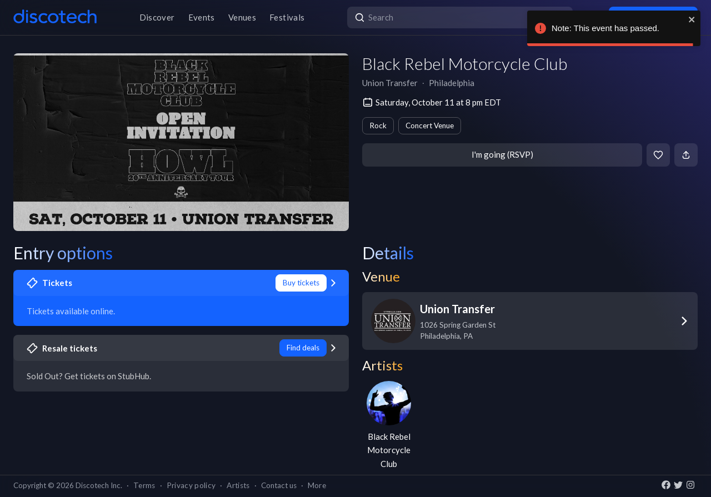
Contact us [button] (279, 485)
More (317, 485)
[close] (692, 19)
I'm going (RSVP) (502, 154)
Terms (144, 485)
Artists (238, 485)
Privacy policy (191, 485)
